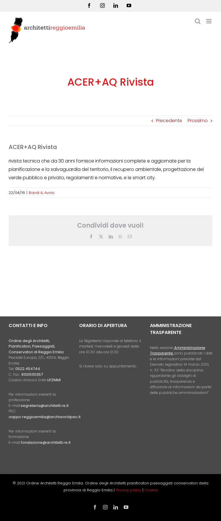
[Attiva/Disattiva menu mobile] (209, 21)
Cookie (151, 490)
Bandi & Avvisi (41, 192)
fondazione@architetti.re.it (46, 442)
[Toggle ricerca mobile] (198, 21)
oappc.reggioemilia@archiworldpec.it (45, 417)
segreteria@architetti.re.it (44, 405)
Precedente (169, 120)
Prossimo (198, 120)
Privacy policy (129, 490)
